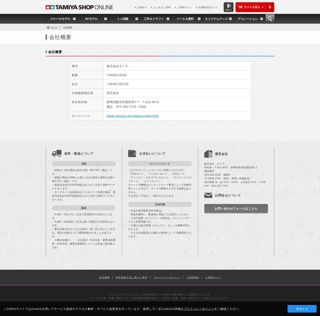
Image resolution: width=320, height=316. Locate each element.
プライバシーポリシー (166, 277)
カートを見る (255, 7)
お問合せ (142, 7)
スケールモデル (60, 19)
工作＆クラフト (154, 19)
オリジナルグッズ (216, 19)
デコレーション (248, 19)
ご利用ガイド (184, 7)
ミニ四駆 (122, 19)
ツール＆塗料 (185, 19)
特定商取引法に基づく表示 (132, 277)
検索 (270, 18)
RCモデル (91, 19)
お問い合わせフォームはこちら (236, 208)
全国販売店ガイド (208, 7)
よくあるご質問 (162, 7)
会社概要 (104, 277)
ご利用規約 (192, 277)
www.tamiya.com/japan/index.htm (133, 116)
